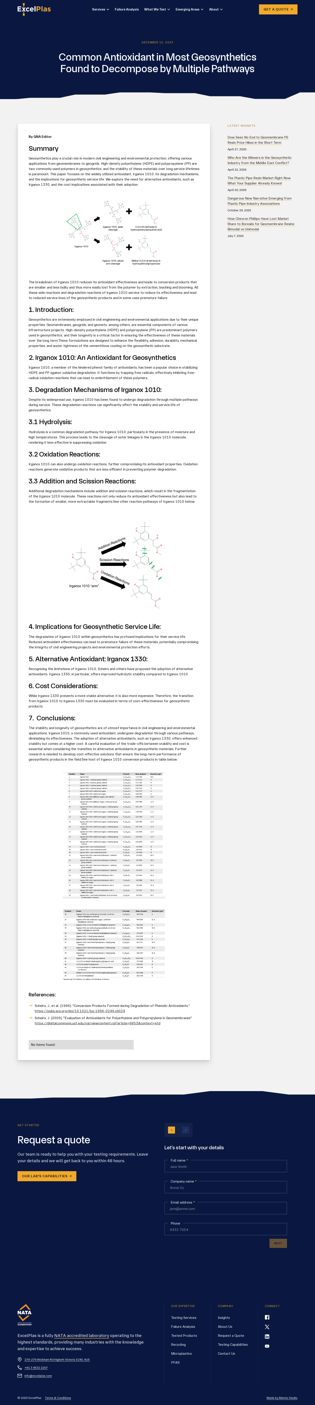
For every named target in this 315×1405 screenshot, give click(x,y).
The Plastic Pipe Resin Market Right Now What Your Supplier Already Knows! (259, 180)
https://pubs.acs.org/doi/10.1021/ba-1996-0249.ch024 (80, 1011)
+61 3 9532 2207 (36, 1367)
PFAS (175, 1362)
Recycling (178, 1344)
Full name (179, 1160)
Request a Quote (231, 1335)
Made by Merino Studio (282, 1398)
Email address (183, 1202)
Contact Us (226, 1353)
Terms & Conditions (58, 1398)
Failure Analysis (127, 9)
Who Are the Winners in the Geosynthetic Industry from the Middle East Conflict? (260, 160)
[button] (100, 9)
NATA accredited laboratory (81, 1335)
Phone (175, 1223)
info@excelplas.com (38, 1375)
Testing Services (183, 1318)
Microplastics (181, 1353)
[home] (37, 9)
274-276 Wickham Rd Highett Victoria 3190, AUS (57, 1359)
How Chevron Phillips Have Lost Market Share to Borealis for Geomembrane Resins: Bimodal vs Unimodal (261, 224)
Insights (224, 1318)
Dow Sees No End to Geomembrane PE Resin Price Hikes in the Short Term (258, 140)
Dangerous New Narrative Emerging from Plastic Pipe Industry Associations (260, 201)
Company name (184, 1181)
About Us (225, 1327)
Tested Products (184, 1335)
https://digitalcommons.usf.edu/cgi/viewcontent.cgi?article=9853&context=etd (97, 1023)
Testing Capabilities (233, 1344)
